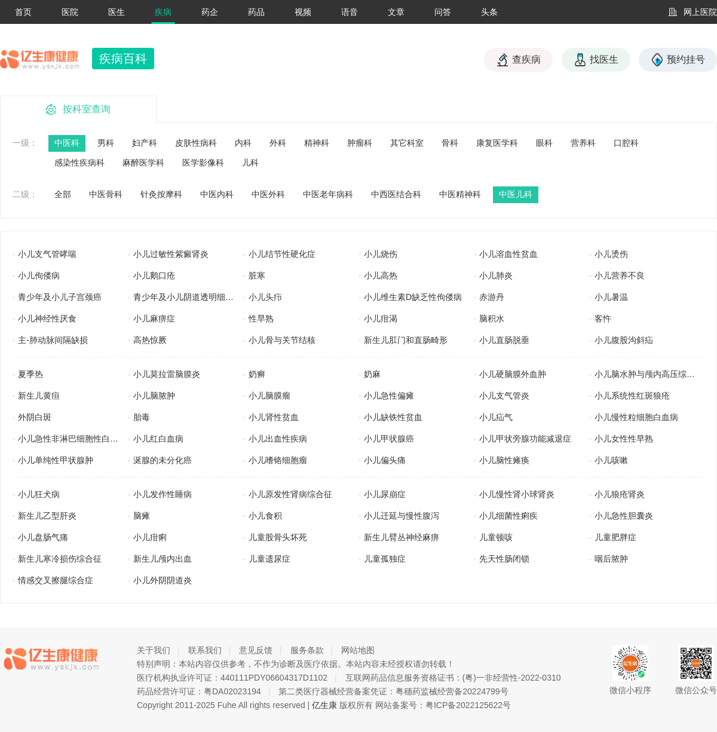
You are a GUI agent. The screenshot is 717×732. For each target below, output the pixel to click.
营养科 (583, 143)
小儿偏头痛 (385, 460)
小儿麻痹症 (154, 318)
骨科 (450, 143)
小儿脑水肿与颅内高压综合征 (649, 374)
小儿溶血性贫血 (508, 254)
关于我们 (153, 650)
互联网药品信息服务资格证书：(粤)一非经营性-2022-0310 (453, 677)
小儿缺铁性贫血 (393, 417)
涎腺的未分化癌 (162, 460)
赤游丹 (491, 297)
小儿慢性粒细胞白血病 (636, 417)
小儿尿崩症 (385, 494)
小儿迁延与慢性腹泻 (401, 515)
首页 (23, 12)
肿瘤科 (359, 143)
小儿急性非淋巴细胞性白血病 (72, 438)
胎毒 (141, 417)
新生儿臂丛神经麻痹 (401, 537)
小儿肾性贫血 (274, 417)
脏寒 (257, 275)
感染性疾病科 (79, 162)
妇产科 (144, 143)
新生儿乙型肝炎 (47, 515)
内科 (243, 143)
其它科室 (407, 143)
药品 (256, 12)
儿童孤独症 (385, 558)
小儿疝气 (496, 417)
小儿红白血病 (158, 438)
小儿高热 (380, 275)
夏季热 (30, 374)
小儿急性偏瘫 (389, 395)
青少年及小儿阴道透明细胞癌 (187, 297)
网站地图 (358, 650)
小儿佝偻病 (39, 275)
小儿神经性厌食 (47, 318)
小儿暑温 (611, 297)
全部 (62, 194)
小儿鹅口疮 (154, 275)
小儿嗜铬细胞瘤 (278, 460)
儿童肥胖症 (615, 537)
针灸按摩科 (161, 194)
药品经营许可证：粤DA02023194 (199, 691)
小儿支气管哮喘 (47, 254)
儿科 (250, 162)
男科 (105, 143)
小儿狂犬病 (39, 494)
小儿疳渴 (380, 318)
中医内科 (217, 194)
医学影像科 (203, 162)
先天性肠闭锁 (504, 558)
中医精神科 (460, 194)
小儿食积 (265, 515)
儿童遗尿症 (269, 558)
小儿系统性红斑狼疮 (632, 395)
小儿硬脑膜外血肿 (512, 374)
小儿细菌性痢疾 (508, 515)
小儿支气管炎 (504, 395)
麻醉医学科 (143, 162)
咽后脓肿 (611, 558)
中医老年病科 (328, 194)
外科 (277, 143)
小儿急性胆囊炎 (624, 515)
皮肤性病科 (196, 143)
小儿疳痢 (150, 537)
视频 (303, 12)
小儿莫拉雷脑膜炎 (166, 374)
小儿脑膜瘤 (269, 395)
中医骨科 (105, 194)
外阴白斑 (34, 417)
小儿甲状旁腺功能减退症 (525, 438)
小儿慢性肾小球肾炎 (516, 494)
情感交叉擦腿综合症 (55, 580)
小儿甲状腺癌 (389, 438)
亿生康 (324, 705)
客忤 (603, 318)
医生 (116, 12)
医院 (70, 12)
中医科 (66, 143)
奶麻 (372, 374)
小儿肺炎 (496, 275)
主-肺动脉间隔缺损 (53, 340)
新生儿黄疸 (39, 395)
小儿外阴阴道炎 (162, 580)
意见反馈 (255, 650)
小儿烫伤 (611, 254)
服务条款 (307, 650)
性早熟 (261, 318)
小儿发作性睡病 (162, 494)
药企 (209, 12)
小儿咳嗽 (611, 460)
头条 (489, 12)
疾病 (163, 12)
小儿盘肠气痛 (43, 537)
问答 (442, 12)
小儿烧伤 (380, 254)
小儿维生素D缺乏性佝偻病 (413, 297)
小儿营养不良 (620, 275)
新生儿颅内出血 (162, 558)
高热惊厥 (150, 340)
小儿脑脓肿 (154, 395)
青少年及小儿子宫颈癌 (60, 297)
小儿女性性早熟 (624, 438)
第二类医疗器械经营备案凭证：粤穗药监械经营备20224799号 (393, 691)
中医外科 (268, 194)
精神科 (316, 143)
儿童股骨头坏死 (278, 537)
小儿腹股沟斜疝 (624, 340)
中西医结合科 (396, 194)
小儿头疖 (265, 297)
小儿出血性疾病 (278, 438)
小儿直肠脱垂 (504, 340)
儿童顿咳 (496, 537)
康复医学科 (497, 143)
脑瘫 (141, 515)
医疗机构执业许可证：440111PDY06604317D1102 (232, 677)
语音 (349, 12)
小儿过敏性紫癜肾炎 (171, 254)
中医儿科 (515, 194)
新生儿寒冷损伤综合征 (60, 558)
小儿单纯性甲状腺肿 (55, 460)
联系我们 (205, 650)
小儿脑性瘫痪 (504, 460)
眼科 (544, 143)
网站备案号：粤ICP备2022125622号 (443, 705)
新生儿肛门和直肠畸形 (406, 340)
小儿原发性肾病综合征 (290, 494)
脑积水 (491, 318)
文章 (396, 12)
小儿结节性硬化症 (282, 254)
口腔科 (626, 143)
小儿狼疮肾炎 (620, 494)
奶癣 (257, 374)
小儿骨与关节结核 (282, 340)
